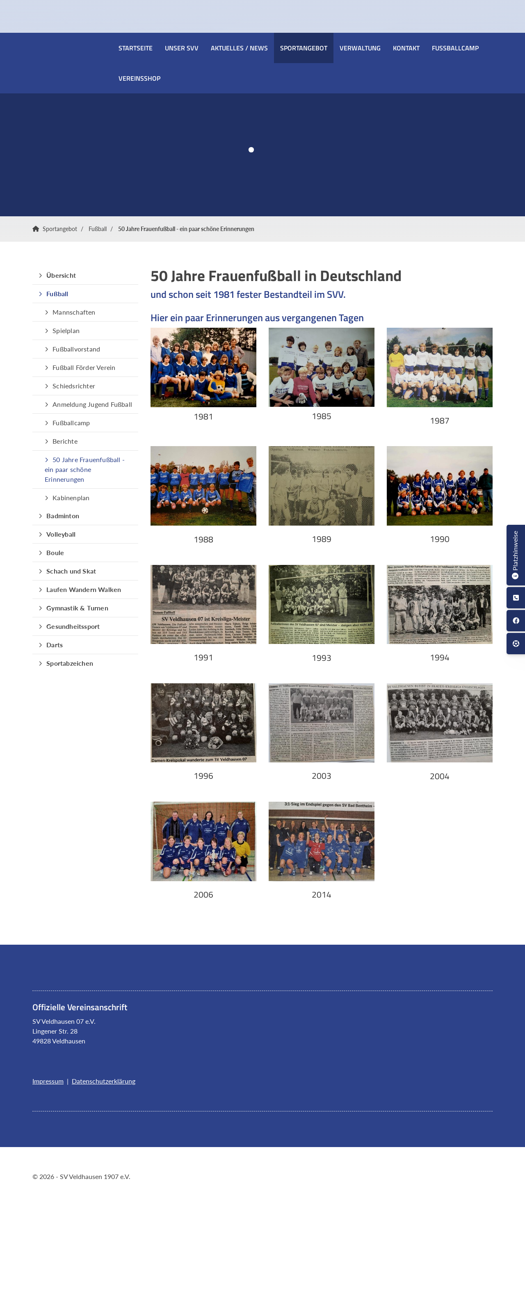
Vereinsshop (139, 78)
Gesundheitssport (73, 626)
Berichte (65, 441)
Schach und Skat (71, 571)
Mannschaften (73, 312)
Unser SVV (182, 48)
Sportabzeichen (69, 663)
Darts (54, 644)
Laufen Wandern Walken (83, 589)
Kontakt (406, 48)
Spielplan (66, 330)
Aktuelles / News (239, 48)
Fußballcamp (71, 422)
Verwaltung (360, 48)
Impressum (48, 1081)
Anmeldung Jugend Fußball (92, 404)
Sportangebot (303, 48)
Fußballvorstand (76, 349)
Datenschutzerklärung (103, 1081)
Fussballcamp (455, 48)
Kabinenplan (70, 497)
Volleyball (60, 534)
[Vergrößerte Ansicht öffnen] (203, 367)
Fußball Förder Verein (83, 367)
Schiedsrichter (73, 386)
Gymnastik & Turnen (77, 608)
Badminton (62, 515)
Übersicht (61, 275)
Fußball (98, 228)
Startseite (136, 48)
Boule (55, 552)
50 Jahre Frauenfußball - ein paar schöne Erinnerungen (186, 228)
